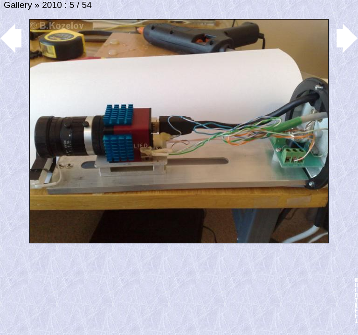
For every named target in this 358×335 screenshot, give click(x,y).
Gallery (18, 5)
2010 (52, 5)
